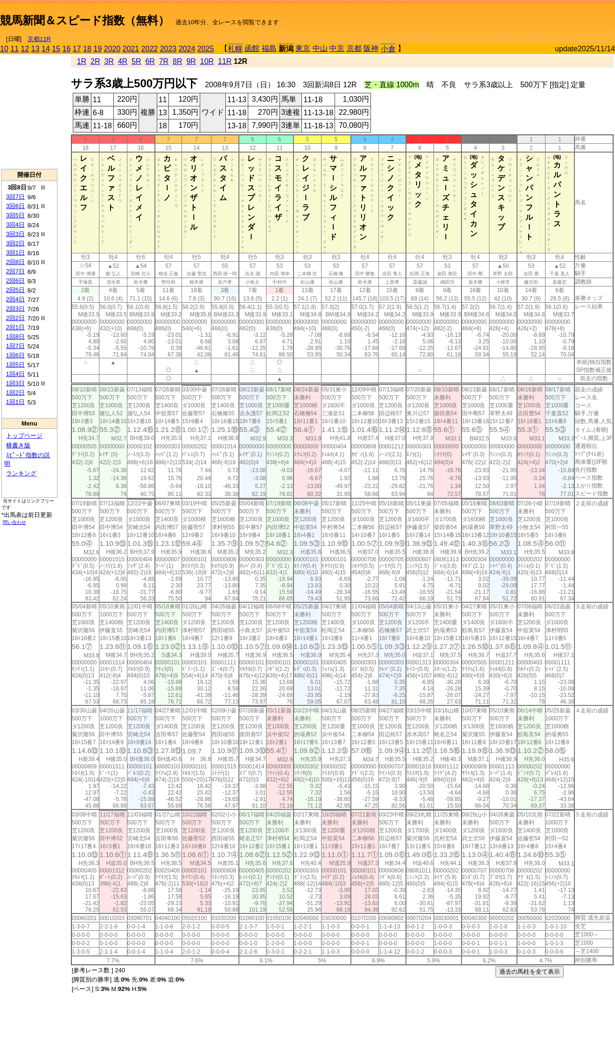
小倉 (388, 49)
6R (149, 61)
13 (35, 49)
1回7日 (15, 345)
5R (136, 61)
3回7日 (15, 196)
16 (67, 49)
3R (108, 61)
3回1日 (15, 252)
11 (14, 49)
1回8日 (15, 336)
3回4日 (15, 224)
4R (122, 61)
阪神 (370, 48)
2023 (168, 49)
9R (191, 61)
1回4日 (15, 373)
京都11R (39, 38)
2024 (187, 49)
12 (25, 49)
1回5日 (15, 364)
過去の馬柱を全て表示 (529, 971)
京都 (354, 48)
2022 (149, 49)
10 (4, 49)
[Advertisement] (506, 17)
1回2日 (15, 392)
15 (56, 49)
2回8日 (15, 261)
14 (46, 49)
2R (95, 61)
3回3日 (15, 233)
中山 (320, 48)
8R (177, 61)
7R (163, 61)
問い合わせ (14, 522)
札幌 (235, 49)
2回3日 (15, 308)
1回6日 (15, 355)
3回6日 (15, 205)
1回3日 (15, 383)
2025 (205, 49)
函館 (252, 48)
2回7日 (15, 271)
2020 (112, 49)
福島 (269, 48)
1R (81, 61)
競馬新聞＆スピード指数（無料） (84, 20)
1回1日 (15, 401)
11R (224, 61)
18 (87, 49)
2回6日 (15, 280)
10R (207, 61)
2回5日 (15, 289)
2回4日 (15, 299)
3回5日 (15, 215)
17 (77, 49)
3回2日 (15, 243)
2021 (131, 49)
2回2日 (15, 317)
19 (97, 49)
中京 (336, 48)
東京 (302, 48)
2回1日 (15, 327)
